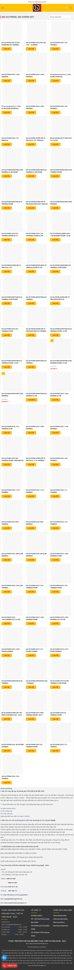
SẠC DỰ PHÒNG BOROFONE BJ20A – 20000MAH (36, 682)
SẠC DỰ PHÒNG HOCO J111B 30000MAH (10, 491)
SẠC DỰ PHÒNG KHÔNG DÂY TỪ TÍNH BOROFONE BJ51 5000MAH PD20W (36, 330)
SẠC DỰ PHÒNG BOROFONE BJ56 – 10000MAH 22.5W (37, 395)
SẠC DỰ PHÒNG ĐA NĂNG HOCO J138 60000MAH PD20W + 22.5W (60, 235)
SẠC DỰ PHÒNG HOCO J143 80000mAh (10, 139)
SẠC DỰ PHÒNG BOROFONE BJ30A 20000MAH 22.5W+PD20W (12, 171)
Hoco (11, 798)
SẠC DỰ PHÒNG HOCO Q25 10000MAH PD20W (9, 330)
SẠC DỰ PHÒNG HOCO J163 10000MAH (58, 44)
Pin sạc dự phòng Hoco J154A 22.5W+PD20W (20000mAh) (11, 107)
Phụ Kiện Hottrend (6, 813)
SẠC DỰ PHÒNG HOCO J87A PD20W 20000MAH (12, 746)
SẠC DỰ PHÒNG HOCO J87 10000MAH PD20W (34, 746)
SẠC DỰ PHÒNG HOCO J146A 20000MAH (35, 107)
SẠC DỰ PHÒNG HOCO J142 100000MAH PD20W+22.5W (34, 235)
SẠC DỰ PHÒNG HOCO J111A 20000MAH (35, 491)
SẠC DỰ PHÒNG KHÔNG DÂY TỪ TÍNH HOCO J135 (11, 266)
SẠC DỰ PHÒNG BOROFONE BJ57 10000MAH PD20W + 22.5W (11, 362)
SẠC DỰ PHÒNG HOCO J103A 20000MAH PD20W (35, 618)
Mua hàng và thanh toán (60, 925)
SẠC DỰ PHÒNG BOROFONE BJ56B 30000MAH (61, 203)
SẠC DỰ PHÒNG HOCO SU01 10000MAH (10, 523)
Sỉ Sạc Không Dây (6, 811)
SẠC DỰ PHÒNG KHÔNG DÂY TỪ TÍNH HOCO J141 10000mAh (35, 139)
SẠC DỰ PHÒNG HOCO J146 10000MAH (58, 107)
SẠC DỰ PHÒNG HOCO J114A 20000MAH (59, 428)
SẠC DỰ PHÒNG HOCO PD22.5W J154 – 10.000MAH (35, 44)
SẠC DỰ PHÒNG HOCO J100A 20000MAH (35, 428)
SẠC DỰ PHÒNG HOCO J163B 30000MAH (35, 75)
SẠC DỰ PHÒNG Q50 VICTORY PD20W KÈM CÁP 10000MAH (10, 44)
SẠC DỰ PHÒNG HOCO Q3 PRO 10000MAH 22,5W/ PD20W (59, 682)
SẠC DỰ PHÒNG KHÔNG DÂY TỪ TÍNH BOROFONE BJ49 (60, 298)
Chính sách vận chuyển (60, 919)
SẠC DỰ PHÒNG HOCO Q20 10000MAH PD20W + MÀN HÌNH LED (12, 459)
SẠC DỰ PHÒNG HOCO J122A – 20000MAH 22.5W (59, 395)
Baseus (16, 798)
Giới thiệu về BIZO (36, 915)
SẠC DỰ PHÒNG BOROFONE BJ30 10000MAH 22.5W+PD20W (36, 171)
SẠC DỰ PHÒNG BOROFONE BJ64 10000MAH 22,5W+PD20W (60, 266)
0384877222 (14, 922)
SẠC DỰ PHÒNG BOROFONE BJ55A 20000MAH (12, 395)
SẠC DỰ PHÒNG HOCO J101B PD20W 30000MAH (10, 650)
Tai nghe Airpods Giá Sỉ (8, 808)
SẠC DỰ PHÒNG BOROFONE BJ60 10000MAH (36, 298)
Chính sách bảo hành (59, 915)
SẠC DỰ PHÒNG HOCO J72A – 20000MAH (10, 777)
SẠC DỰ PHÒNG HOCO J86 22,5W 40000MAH (36, 555)
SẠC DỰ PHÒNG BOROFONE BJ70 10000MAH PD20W (11, 203)
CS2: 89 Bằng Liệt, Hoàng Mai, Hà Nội (40, 927)
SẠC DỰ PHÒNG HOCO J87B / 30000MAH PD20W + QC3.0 (35, 714)
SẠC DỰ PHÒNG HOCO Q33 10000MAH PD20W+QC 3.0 (9, 235)
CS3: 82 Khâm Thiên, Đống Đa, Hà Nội (40, 934)
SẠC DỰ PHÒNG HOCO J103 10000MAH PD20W (58, 587)
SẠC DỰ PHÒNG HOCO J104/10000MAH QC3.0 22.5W (10, 618)
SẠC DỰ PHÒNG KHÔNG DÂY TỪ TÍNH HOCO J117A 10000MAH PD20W (35, 460)
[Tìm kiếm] (66, 7)
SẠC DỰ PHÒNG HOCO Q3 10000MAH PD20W (58, 714)
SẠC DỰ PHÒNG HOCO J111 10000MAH (58, 491)
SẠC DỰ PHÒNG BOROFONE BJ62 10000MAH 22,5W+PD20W (11, 298)
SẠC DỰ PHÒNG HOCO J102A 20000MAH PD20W (59, 555)
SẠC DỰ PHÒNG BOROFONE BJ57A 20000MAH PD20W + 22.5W (61, 330)
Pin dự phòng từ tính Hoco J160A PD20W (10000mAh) (60, 75)
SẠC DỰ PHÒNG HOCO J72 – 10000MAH (59, 746)
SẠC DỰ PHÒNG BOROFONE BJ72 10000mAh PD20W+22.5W (36, 266)
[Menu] (2, 7)
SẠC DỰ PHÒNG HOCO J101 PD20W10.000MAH (34, 650)
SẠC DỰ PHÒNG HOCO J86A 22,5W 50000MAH (12, 555)
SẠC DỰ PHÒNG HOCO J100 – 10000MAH (59, 459)
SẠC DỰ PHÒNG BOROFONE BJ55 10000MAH (36, 362)
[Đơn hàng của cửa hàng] (61, 17)
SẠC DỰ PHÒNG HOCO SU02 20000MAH (34, 523)
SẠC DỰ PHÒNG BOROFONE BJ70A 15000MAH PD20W (61, 171)
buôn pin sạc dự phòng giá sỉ (15, 820)
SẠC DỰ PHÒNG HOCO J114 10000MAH (58, 523)
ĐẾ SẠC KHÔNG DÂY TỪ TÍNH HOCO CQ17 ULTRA (61, 139)
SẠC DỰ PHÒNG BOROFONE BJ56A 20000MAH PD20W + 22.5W (61, 362)
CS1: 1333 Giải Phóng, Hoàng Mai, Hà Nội (40, 920)
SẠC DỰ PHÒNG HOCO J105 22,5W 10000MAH (12, 587)
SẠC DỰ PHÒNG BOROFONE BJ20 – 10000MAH (12, 682)
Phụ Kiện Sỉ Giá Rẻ (23, 816)
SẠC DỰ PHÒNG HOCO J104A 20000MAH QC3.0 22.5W (59, 618)
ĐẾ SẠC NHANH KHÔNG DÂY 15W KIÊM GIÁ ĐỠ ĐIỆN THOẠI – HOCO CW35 (11, 714)
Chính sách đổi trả (59, 922)
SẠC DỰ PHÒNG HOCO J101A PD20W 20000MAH (59, 650)
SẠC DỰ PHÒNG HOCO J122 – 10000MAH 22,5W (10, 428)
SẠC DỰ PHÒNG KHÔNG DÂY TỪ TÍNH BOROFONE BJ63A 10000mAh (37, 203)
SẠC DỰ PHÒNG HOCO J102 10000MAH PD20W (34, 587)
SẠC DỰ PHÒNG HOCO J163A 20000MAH (10, 75)
